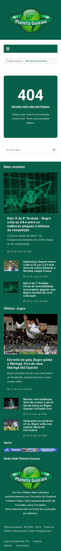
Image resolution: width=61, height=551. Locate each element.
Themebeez (11, 534)
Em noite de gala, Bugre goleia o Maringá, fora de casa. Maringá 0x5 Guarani (29, 364)
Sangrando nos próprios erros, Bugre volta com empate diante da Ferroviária (38, 425)
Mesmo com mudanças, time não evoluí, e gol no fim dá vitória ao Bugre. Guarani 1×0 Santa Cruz (38, 404)
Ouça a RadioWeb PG (16, 541)
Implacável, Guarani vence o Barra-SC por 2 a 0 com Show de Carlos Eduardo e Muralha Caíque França (39, 266)
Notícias (37, 541)
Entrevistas (22, 545)
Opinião (8, 545)
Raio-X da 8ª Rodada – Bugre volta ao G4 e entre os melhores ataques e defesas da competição (29, 224)
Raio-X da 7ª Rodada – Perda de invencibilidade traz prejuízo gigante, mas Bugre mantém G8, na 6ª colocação (39, 289)
